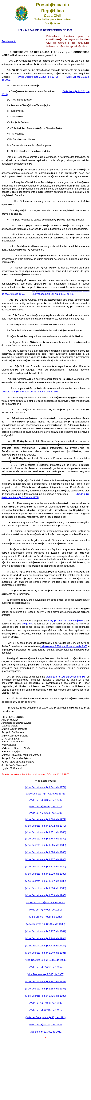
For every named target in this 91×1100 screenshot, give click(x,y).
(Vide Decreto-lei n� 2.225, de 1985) (45, 945)
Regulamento (9, 41)
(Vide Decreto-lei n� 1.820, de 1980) (45, 852)
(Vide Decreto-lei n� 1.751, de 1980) (45, 832)
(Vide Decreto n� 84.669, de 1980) (45, 902)
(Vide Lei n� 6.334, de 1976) (45, 800)
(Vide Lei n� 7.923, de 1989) (45, 1003)
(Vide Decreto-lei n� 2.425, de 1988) (45, 995)
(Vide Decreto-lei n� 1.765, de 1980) (45, 845)
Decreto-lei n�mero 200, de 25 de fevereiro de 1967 (30, 391)
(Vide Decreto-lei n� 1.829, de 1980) (45, 873)
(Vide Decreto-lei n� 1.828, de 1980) (45, 866)
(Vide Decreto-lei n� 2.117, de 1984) (45, 931)
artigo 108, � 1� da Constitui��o (65, 676)
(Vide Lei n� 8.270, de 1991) (45, 1010)
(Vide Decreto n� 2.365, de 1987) (45, 974)
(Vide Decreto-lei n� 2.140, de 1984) (45, 938)
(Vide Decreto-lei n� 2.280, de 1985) (45, 959)
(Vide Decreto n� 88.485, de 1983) (45, 924)
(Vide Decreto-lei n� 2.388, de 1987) (45, 988)
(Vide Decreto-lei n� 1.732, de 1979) (45, 825)
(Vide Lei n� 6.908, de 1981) (45, 909)
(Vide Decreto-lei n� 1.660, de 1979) (45, 819)
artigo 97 (27, 623)
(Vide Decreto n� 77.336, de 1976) (45, 793)
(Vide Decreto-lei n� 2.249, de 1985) (45, 952)
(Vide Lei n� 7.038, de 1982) (45, 916)
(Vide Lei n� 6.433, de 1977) (45, 806)
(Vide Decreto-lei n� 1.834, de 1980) (45, 888)
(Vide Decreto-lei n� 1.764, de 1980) (45, 838)
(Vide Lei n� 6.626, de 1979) (45, 812)
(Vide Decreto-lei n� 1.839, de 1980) (45, 895)
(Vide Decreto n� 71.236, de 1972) (38, 76)
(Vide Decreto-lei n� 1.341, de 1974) (45, 787)
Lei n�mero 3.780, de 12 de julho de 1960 (63, 646)
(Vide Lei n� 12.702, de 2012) (45, 1031)
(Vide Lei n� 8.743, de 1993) (45, 1024)
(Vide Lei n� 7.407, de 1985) (45, 967)
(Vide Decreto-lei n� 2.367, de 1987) (45, 981)
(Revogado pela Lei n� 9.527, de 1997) (55, 293)
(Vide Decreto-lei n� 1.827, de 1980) (45, 859)
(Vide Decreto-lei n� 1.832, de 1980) (45, 881)
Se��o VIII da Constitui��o (65, 620)
